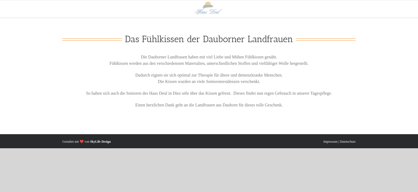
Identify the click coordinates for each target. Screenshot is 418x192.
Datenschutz (348, 141)
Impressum (330, 141)
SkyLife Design (100, 141)
